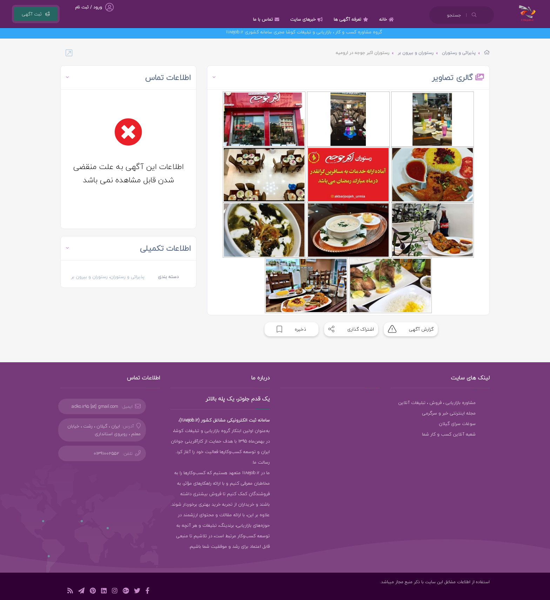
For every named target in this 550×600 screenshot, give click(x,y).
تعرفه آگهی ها (352, 19)
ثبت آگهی (36, 14)
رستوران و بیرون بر (416, 52)
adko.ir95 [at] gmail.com (95, 406)
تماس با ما (267, 19)
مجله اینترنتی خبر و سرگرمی (449, 413)
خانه (387, 19)
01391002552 (106, 453)
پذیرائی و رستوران (459, 52)
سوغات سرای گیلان (457, 423)
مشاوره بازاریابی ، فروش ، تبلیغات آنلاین (437, 402)
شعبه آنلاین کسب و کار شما (449, 434)
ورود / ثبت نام (88, 7)
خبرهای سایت (307, 19)
